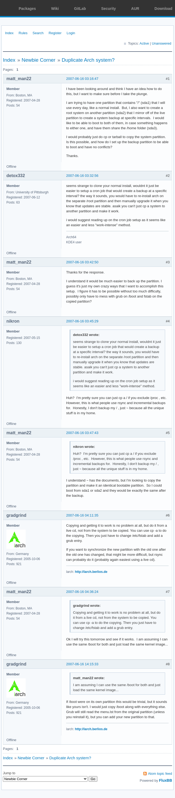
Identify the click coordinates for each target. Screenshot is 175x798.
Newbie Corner (38, 60)
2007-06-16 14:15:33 (82, 664)
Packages (27, 8)
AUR (135, 8)
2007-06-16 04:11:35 (82, 515)
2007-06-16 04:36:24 (82, 592)
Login (71, 33)
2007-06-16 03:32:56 (82, 176)
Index (9, 33)
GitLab (80, 8)
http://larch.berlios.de (91, 572)
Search (38, 33)
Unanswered (161, 43)
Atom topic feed (160, 774)
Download (163, 8)
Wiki (55, 8)
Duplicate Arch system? (88, 60)
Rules (23, 33)
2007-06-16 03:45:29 (82, 321)
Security (108, 8)
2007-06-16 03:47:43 (82, 433)
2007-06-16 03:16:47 (82, 79)
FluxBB (165, 780)
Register (55, 33)
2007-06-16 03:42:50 (82, 262)
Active (144, 43)
